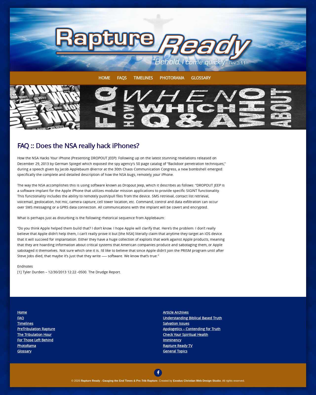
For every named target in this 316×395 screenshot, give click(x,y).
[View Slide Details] (158, 40)
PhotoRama (26, 345)
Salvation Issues (176, 323)
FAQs (122, 78)
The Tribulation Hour (34, 334)
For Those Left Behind (35, 340)
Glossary (201, 78)
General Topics (175, 351)
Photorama (172, 78)
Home (104, 78)
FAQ (20, 318)
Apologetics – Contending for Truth (191, 328)
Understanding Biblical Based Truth (192, 318)
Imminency (172, 340)
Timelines (143, 78)
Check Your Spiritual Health (185, 334)
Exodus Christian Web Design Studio (197, 380)
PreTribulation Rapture (36, 328)
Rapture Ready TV (177, 345)
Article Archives (176, 312)
